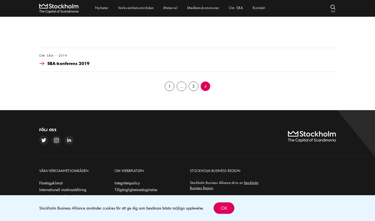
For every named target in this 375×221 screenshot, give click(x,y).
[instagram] (56, 140)
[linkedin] (69, 140)
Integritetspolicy (127, 183)
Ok (224, 208)
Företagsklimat (51, 183)
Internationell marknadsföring (62, 189)
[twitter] (43, 140)
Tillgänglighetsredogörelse (136, 189)
